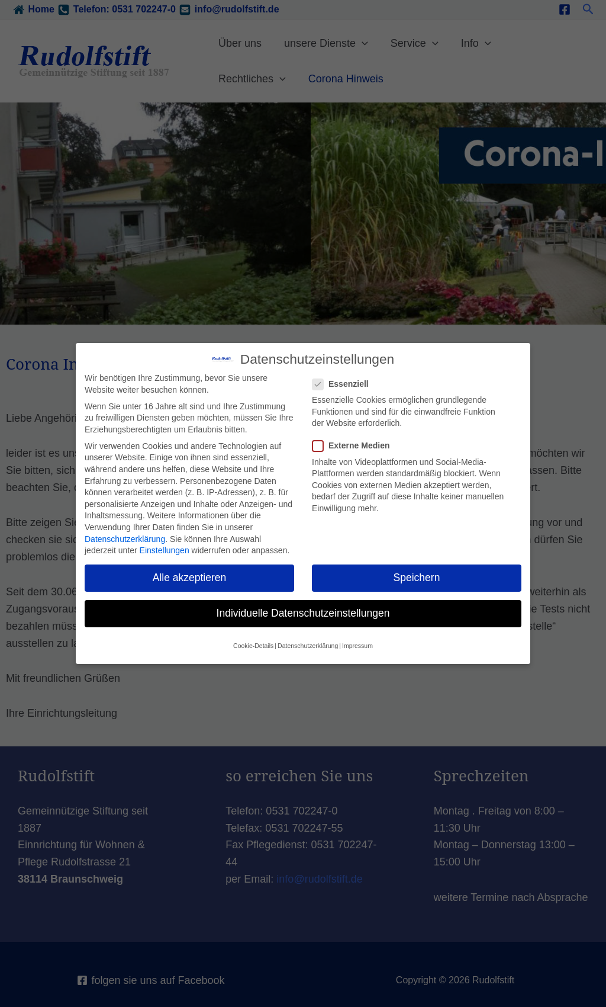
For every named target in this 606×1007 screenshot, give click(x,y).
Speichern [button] (417, 577)
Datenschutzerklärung (125, 538)
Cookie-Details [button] (253, 644)
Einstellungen (164, 549)
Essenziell (344, 383)
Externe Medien (354, 445)
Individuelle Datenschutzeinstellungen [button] (303, 612)
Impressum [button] (357, 644)
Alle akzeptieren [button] (190, 577)
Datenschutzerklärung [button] (308, 644)
